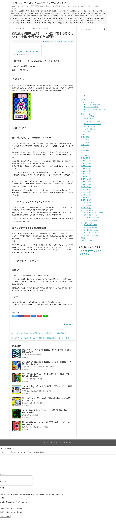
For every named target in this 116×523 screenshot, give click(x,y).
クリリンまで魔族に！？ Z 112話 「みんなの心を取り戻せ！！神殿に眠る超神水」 (40, 333)
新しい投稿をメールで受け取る (12, 512)
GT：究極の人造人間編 (98, 13)
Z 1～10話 (89, 15)
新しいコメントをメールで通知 (12, 509)
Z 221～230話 (25, 23)
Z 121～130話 (15, 20)
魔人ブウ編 (54, 13)
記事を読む (25, 357)
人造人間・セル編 (33, 13)
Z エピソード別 (86, 114)
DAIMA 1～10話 (86, 240)
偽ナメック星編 (81, 11)
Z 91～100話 (79, 18)
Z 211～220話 (15, 23)
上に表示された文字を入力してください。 (14, 502)
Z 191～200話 (89, 20)
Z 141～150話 (36, 20)
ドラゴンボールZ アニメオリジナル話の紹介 (40, 2)
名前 (2, 474)
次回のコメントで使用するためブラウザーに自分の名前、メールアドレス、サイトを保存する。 (33, 494)
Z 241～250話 (46, 23)
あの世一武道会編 (45, 13)
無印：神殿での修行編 (32, 11)
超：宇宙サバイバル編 (91, 235)
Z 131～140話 (25, 20)
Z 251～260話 (57, 23)
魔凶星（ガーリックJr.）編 (18, 13)
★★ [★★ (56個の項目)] (82, 251)
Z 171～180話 (67, 20)
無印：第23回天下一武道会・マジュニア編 (53, 11)
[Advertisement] (92, 64)
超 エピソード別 (86, 223)
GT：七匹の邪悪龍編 (16, 15)
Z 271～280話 (78, 23)
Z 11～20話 (98, 15)
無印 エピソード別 (87, 102)
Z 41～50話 (32, 18)
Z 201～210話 (99, 20)
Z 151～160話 (46, 20)
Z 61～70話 (51, 18)
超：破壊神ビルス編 (30, 15)
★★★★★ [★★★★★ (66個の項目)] (84, 254)
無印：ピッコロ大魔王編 (17, 11)
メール (3, 481)
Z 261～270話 (67, 23)
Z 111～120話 (99, 18)
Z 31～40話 (23, 18)
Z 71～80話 (60, 18)
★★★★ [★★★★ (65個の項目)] (97, 251)
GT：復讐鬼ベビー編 (84, 13)
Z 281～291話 (89, 23)
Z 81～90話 (69, 18)
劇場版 (82, 15)
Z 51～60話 (41, 18)
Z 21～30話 (14, 18)
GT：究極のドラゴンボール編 (68, 13)
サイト (2, 488)
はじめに (84, 100)
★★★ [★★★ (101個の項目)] (89, 250)
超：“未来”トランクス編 (72, 15)
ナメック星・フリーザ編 (95, 11)
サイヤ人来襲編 (71, 11)
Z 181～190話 (78, 20)
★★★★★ (69, 324)
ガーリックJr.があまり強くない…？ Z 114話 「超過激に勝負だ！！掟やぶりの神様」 (41, 338)
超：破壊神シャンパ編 (57, 15)
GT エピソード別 (87, 210)
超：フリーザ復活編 (43, 15)
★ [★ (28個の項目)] (79, 251)
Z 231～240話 (36, 23)
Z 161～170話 (57, 20)
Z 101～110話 (89, 18)
